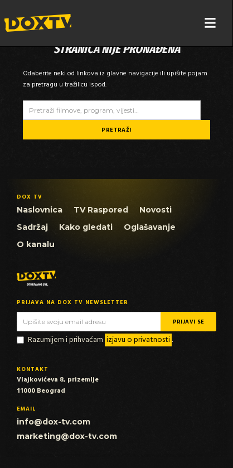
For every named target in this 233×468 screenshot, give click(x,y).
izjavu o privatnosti (138, 340)
